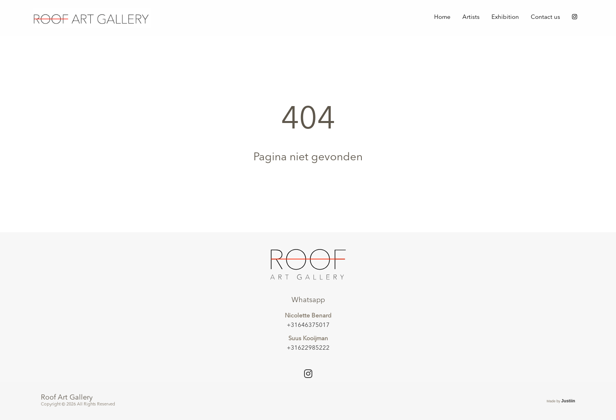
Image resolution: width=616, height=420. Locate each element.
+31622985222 (308, 348)
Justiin (568, 400)
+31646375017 (308, 325)
